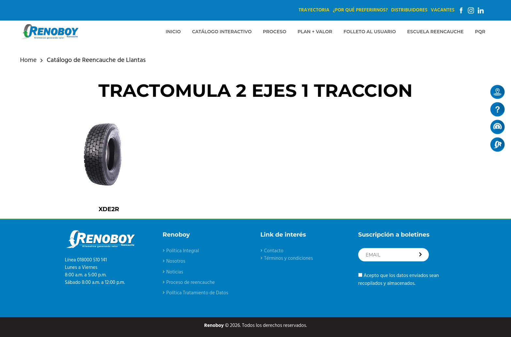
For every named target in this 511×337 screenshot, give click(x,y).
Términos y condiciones (288, 258)
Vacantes (443, 10)
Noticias (174, 272)
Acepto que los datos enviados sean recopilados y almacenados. (398, 279)
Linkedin (480, 10)
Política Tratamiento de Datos (197, 293)
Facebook (461, 10)
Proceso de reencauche (190, 282)
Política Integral (182, 251)
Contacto (274, 251)
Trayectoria (314, 10)
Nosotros (175, 261)
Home (28, 60)
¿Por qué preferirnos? (360, 10)
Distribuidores (409, 10)
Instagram (471, 10)
